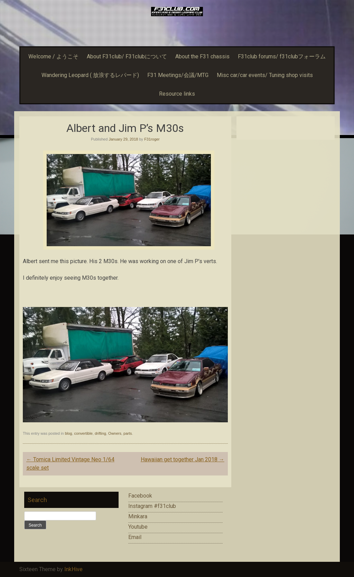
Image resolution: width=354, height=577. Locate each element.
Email (134, 537)
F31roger (152, 139)
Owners (114, 433)
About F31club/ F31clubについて (127, 56)
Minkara (137, 516)
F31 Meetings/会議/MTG (177, 75)
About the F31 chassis (202, 56)
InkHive (73, 569)
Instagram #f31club (152, 506)
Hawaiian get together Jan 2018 (182, 459)
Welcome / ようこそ (53, 56)
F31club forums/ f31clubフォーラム (282, 56)
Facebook (140, 495)
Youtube (138, 526)
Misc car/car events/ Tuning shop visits (265, 75)
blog (68, 433)
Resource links (177, 93)
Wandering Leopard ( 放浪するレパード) (90, 75)
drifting (100, 433)
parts (127, 433)
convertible (83, 433)
